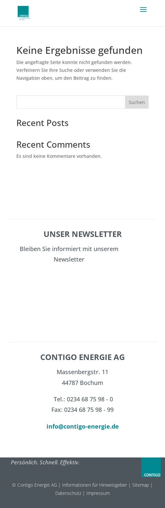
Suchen (137, 102)
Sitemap (140, 485)
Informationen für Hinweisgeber (94, 485)
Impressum (98, 493)
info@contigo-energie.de (82, 426)
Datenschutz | (70, 493)
